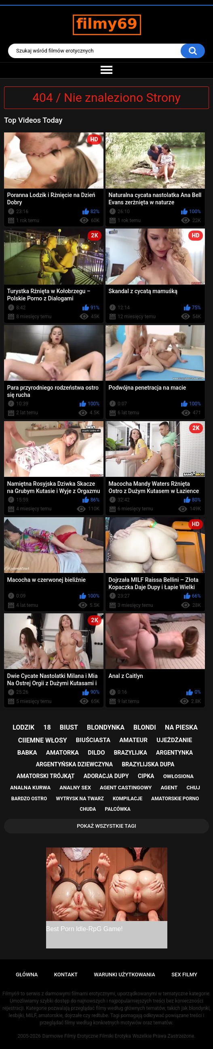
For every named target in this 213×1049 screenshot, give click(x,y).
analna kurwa (30, 788)
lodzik (23, 727)
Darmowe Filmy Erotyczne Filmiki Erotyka (86, 1036)
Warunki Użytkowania (124, 974)
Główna (27, 974)
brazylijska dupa (148, 764)
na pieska (181, 727)
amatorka (62, 752)
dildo (96, 752)
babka (27, 752)
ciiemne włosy (42, 740)
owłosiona (178, 776)
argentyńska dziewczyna (74, 764)
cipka (146, 776)
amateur (133, 740)
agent (168, 788)
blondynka (105, 727)
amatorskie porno (175, 798)
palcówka (117, 809)
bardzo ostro (29, 798)
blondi (144, 727)
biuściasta (93, 740)
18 (47, 727)
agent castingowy (126, 788)
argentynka (174, 752)
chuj (193, 788)
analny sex (75, 788)
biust (69, 727)
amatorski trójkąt (45, 776)
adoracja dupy (106, 776)
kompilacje (127, 798)
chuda (88, 809)
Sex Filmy (184, 974)
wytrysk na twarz (79, 798)
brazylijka (130, 752)
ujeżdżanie (174, 740)
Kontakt (66, 974)
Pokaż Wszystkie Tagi (106, 826)
